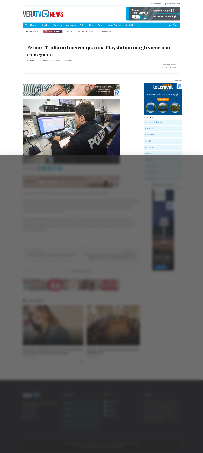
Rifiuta (176, 426)
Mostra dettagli (147, 443)
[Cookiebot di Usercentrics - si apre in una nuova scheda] (23, 443)
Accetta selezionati (176, 418)
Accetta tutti (176, 409)
